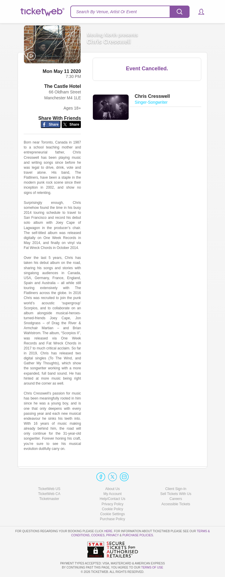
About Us (112, 489)
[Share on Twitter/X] (71, 124)
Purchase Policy (112, 519)
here (108, 531)
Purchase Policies (137, 535)
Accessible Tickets (175, 504)
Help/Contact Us (112, 499)
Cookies (98, 535)
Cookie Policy (112, 509)
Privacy (112, 535)
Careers (176, 499)
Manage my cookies (112, 514)
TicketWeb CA (49, 494)
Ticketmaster (49, 499)
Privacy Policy (113, 504)
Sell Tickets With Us (175, 494)
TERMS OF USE (152, 567)
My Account (112, 494)
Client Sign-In (175, 489)
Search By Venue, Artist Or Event (106, 11)
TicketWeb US (49, 489)
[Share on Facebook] (50, 124)
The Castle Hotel (62, 86)
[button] (198, 11)
